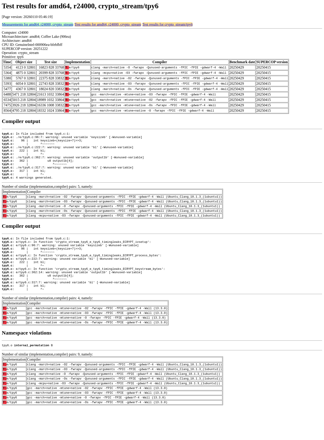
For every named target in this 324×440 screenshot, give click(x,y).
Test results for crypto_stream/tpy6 (167, 24)
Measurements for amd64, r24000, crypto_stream (37, 24)
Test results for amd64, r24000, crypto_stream (107, 24)
